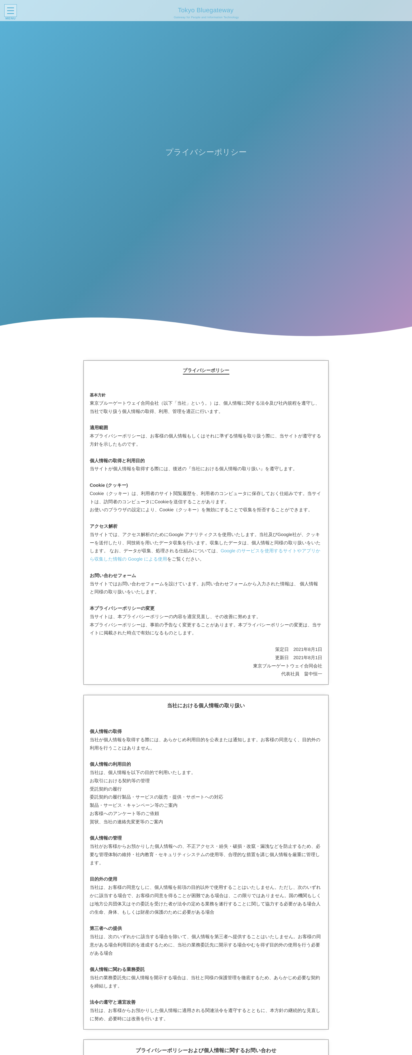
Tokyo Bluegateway (205, 10)
